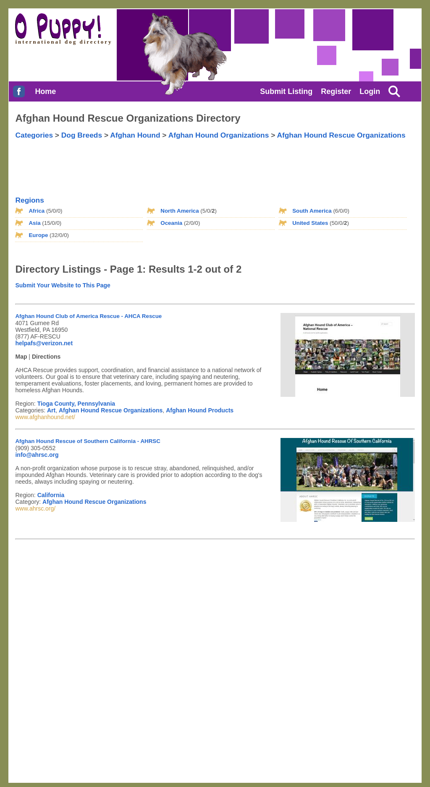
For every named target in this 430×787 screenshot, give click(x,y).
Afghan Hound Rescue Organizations (341, 135)
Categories (34, 135)
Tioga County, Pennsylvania (76, 403)
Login (369, 91)
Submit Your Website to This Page (62, 285)
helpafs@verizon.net (44, 343)
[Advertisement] (189, 161)
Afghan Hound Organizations (218, 135)
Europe (38, 235)
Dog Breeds (81, 135)
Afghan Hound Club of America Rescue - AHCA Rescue (88, 316)
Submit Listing (286, 91)
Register (336, 91)
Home (45, 91)
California (51, 495)
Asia (34, 223)
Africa (37, 211)
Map (21, 356)
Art (51, 410)
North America (179, 211)
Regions (29, 200)
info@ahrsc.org (36, 454)
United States (310, 223)
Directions (46, 356)
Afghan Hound (135, 135)
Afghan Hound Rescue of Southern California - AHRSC (87, 441)
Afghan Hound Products (199, 410)
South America (312, 211)
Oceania (171, 223)
